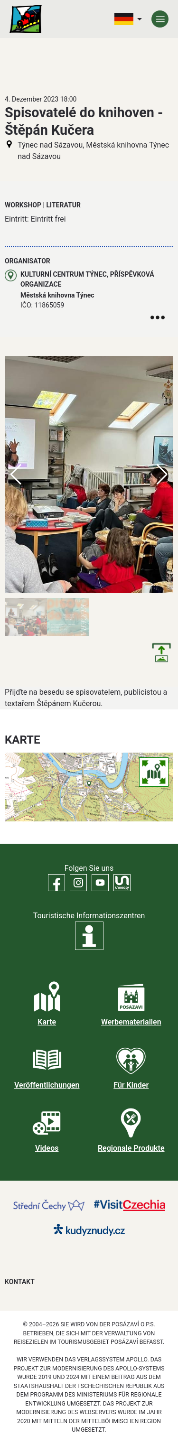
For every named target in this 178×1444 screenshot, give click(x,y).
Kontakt (20, 1282)
